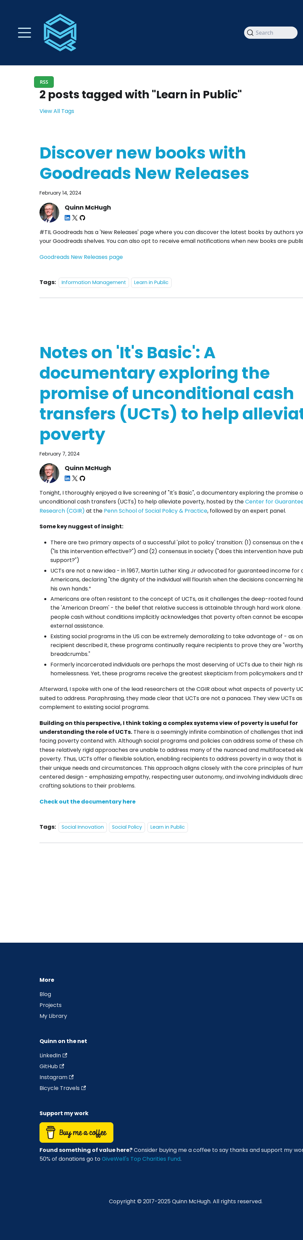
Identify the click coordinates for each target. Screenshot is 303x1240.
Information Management (94, 282)
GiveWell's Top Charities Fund (141, 1159)
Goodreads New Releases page (81, 257)
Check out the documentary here (87, 802)
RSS (44, 82)
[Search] (271, 33)
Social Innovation (83, 827)
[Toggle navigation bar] (24, 32)
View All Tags (56, 111)
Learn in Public (151, 282)
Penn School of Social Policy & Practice (155, 511)
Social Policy (127, 827)
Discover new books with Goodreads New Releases (144, 163)
